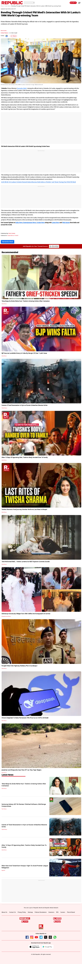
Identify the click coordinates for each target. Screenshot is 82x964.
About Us (4, 912)
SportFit (3, 870)
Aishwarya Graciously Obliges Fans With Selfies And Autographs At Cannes (26, 614)
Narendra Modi (22, 88)
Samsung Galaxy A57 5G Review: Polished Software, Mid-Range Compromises (24, 805)
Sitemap (30, 912)
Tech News (4, 720)
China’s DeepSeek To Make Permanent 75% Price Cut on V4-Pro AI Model (25, 718)
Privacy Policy (22, 912)
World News (4, 829)
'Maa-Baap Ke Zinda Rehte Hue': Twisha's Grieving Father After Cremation (26, 301)
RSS (57, 912)
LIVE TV (73, 3)
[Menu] (78, 3)
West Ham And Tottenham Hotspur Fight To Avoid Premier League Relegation (25, 867)
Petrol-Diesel (71, 912)
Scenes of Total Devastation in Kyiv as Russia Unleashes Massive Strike (24, 405)
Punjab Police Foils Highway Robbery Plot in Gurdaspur (19, 666)
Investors (51, 912)
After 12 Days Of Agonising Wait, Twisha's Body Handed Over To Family (25, 457)
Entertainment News (6, 616)
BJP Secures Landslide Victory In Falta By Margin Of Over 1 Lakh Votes (24, 353)
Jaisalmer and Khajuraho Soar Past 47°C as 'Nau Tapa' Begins (21, 770)
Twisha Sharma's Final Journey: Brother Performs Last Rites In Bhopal (24, 509)
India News (4, 33)
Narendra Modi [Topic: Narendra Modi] (7, 242)
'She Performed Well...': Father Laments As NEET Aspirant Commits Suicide (25, 562)
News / (2, 6)
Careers (62, 912)
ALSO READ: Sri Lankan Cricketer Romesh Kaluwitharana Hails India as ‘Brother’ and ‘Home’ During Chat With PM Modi (38, 182)
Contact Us (12, 912)
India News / (8, 6)
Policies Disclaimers (41, 912)
